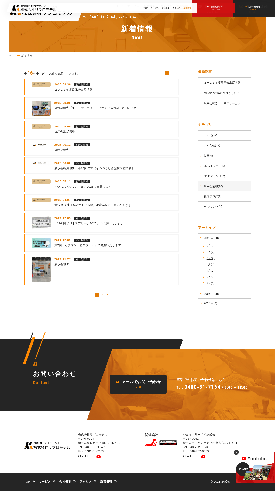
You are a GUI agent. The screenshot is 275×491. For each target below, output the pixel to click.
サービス (133, 6)
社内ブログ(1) (212, 196)
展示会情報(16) (213, 186)
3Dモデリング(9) (214, 176)
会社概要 (149, 6)
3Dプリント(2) (213, 206)
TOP (120, 6)
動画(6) (208, 155)
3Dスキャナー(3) (214, 165)
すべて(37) (210, 135)
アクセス (166, 6)
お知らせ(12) (212, 145)
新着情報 (182, 6)
